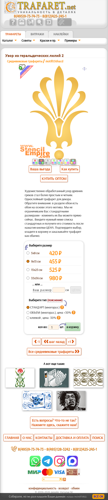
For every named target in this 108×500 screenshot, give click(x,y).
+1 (71, 341)
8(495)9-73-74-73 (26, 16)
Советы (26, 40)
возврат (63, 488)
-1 (37, 341)
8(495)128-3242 (58, 449)
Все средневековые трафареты (53, 351)
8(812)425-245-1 (54, 16)
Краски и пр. (48, 40)
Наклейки (60, 34)
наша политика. (77, 496)
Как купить (69, 169)
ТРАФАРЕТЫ (13, 34)
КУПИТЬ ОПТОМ (54, 178)
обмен (75, 488)
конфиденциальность (42, 488)
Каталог (7, 40)
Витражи (37, 34)
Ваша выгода (40, 169)
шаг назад (54, 341)
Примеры (71, 40)
